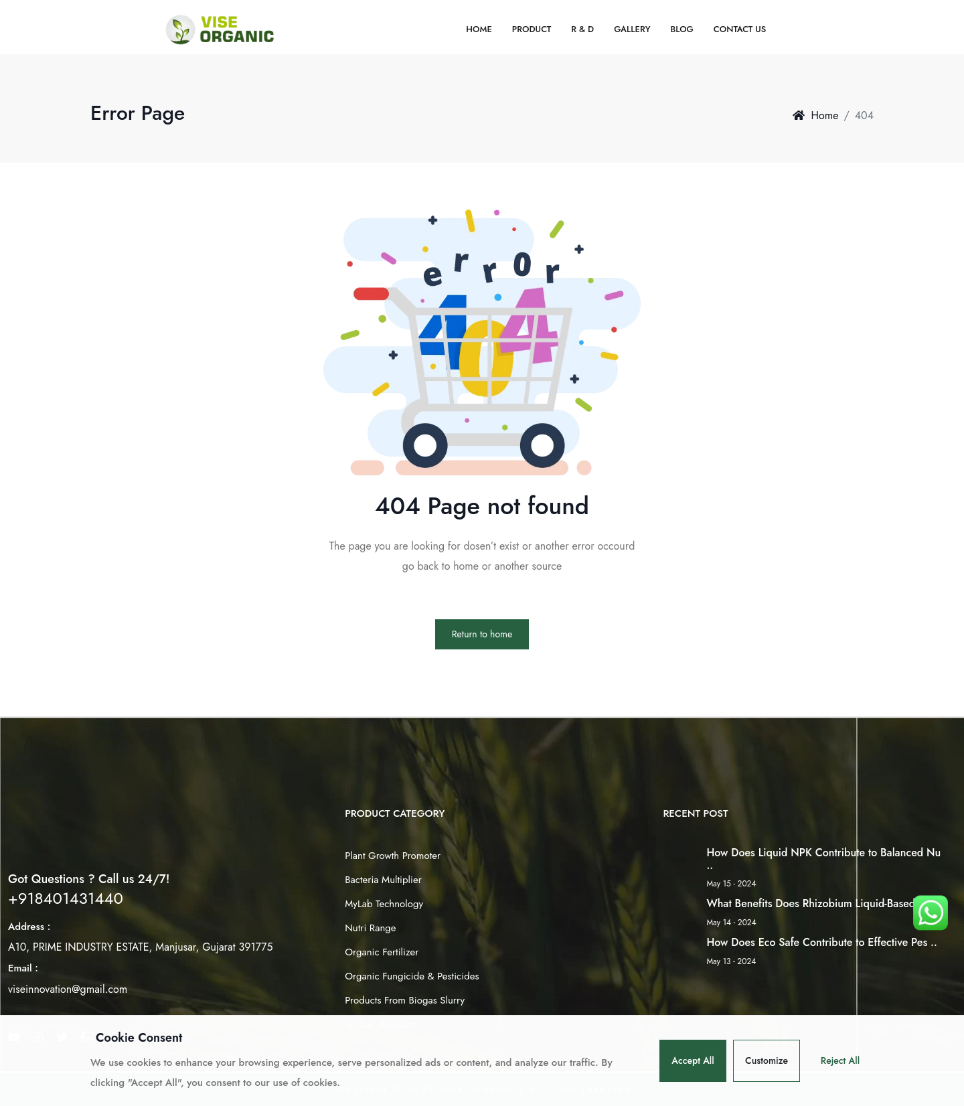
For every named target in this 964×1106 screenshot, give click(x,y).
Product (531, 29)
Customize (766, 1060)
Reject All (840, 1060)
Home (478, 29)
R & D (582, 29)
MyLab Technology (384, 903)
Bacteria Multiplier (383, 879)
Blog (681, 29)
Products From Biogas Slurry (405, 1000)
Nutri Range (370, 928)
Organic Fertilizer (381, 952)
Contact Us (740, 29)
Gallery (632, 29)
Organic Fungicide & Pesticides (412, 976)
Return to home (482, 634)
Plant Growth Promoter (392, 855)
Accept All (692, 1060)
